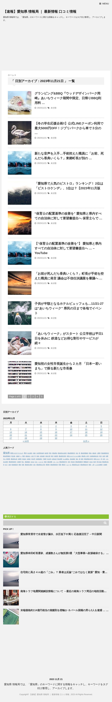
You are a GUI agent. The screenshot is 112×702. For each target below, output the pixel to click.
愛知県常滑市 (62, 456)
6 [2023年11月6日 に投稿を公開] (10, 429)
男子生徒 (99, 462)
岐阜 (94, 462)
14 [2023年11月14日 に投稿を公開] (26, 432)
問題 (60, 464)
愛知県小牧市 (29, 464)
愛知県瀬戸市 (63, 462)
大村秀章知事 (40, 453)
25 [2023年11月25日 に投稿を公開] (86, 435)
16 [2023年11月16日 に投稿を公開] (56, 432)
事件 (52, 456)
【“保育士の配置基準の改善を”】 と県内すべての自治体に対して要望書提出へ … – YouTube (68, 248)
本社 (77, 453)
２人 (57, 462)
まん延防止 (66, 459)
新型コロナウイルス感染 (74, 456)
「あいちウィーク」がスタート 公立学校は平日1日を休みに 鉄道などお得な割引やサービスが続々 (69, 338)
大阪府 (18, 456)
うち (54, 462)
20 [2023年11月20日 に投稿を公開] (11, 435)
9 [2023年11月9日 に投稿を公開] (56, 429)
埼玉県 (33, 459)
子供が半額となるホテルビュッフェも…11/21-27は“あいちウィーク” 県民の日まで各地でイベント (69, 308)
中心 (4, 459)
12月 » (86, 441)
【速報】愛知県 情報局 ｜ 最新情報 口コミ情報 (39, 12)
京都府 (19, 462)
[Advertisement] (56, 47)
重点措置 (59, 459)
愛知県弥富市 (12, 462)
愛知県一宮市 (85, 456)
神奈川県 (47, 456)
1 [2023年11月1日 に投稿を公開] (40, 426)
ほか (36, 462)
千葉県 (44, 459)
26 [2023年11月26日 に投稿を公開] (101, 435)
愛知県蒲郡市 (79, 462)
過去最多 (72, 459)
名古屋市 (29, 453)
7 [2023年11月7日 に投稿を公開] (25, 429)
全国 (103, 456)
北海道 (28, 459)
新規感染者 (14, 464)
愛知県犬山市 (76, 464)
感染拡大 (27, 456)
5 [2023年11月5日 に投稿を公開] (101, 426)
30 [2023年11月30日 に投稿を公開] (56, 438)
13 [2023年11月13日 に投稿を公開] (11, 432)
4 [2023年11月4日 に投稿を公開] (86, 426)
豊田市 (64, 464)
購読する (10, 516)
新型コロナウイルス (16, 453)
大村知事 (42, 456)
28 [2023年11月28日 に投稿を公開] (26, 438)
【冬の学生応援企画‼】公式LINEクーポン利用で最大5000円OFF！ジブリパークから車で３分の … (69, 128)
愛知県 (6, 453)
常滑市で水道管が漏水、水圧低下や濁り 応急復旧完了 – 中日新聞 (61, 534)
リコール (40, 462)
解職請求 (86, 462)
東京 (100, 456)
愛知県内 (54, 453)
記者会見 (54, 459)
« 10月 (26, 441)
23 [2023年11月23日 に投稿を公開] (56, 435)
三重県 (99, 453)
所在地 (73, 462)
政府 (82, 459)
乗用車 (48, 464)
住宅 (104, 459)
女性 (32, 456)
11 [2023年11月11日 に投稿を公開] (86, 429)
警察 (23, 456)
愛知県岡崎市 (7, 456)
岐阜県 (46, 453)
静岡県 (8, 459)
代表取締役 (39, 459)
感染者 (94, 453)
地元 (77, 459)
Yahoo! (32, 462)
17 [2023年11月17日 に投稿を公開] (71, 432)
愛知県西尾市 (54, 464)
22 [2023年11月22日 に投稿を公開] (41, 435)
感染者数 (49, 462)
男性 (50, 453)
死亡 (23, 462)
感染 (34, 453)
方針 (34, 464)
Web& (91, 462)
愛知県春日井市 (88, 459)
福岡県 (56, 456)
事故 (20, 464)
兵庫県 (20, 459)
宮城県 (105, 464)
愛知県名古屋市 (62, 453)
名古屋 (49, 459)
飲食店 (24, 459)
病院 (90, 464)
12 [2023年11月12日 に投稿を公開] (101, 429)
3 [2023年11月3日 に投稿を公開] (71, 426)
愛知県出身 (14, 459)
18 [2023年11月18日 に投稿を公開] (86, 432)
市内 (69, 462)
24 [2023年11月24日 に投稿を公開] (71, 435)
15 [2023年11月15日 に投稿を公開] (41, 432)
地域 (45, 462)
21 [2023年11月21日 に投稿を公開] (26, 435)
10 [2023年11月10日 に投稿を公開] (71, 429)
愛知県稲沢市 (84, 464)
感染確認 (27, 462)
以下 (6, 464)
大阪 (9, 464)
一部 (93, 464)
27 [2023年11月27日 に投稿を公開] (11, 438)
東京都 (13, 456)
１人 (67, 464)
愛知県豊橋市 (84, 453)
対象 (37, 456)
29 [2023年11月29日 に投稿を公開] (41, 438)
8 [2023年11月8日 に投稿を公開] (40, 429)
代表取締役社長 (94, 456)
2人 (70, 464)
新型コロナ (97, 459)
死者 (23, 464)
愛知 (90, 453)
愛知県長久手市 (40, 464)
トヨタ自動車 (99, 464)
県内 (25, 453)
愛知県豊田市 (71, 453)
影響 (107, 456)
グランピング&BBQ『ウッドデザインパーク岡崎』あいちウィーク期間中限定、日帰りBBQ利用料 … (68, 98)
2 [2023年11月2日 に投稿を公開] (56, 426)
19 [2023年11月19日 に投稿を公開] (101, 432)
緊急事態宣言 (105, 453)
